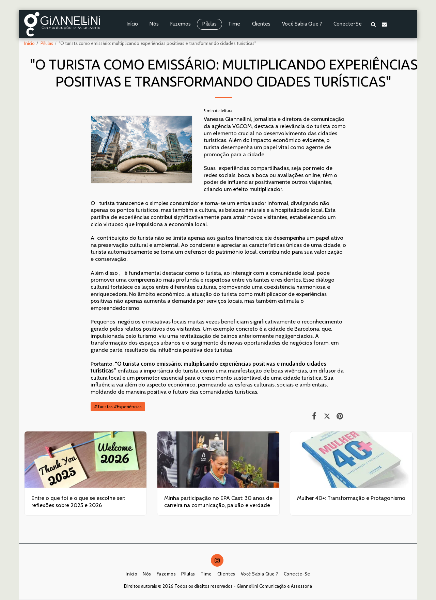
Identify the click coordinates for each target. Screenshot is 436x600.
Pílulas (47, 43)
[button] (373, 24)
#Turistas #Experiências (118, 406)
